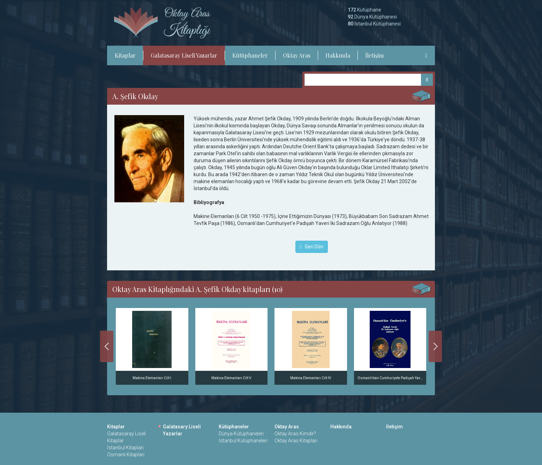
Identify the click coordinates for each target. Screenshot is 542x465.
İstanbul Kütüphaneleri (243, 440)
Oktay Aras (296, 55)
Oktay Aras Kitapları (295, 440)
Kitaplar (125, 55)
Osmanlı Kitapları (125, 454)
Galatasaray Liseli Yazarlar (184, 55)
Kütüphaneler (250, 55)
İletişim (374, 55)
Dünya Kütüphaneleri (241, 433)
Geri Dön (311, 246)
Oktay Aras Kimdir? (295, 433)
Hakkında (337, 55)
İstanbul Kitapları (125, 447)
